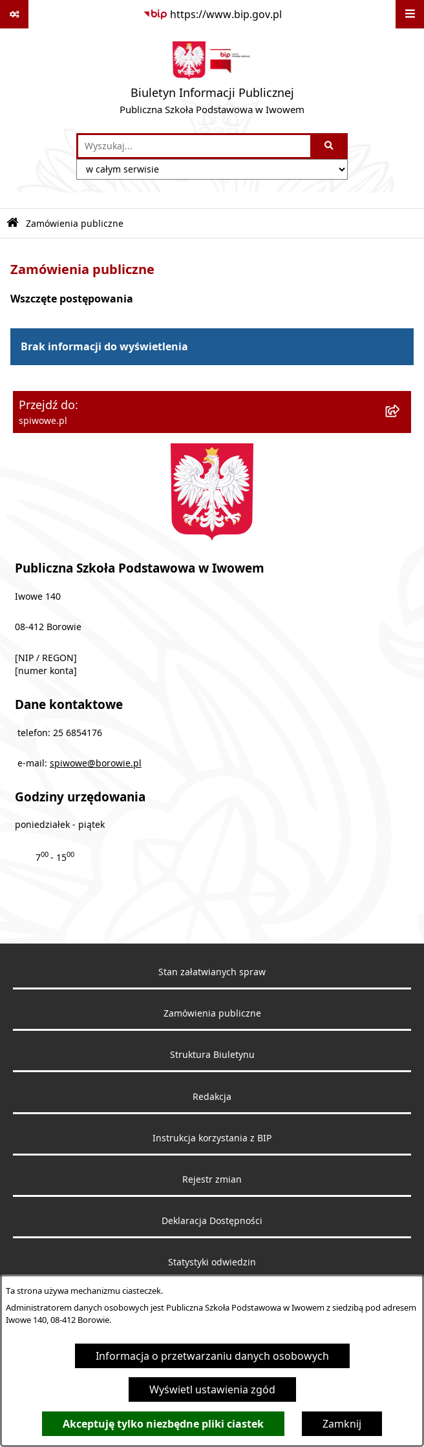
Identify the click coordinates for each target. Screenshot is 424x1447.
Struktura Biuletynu (212, 1055)
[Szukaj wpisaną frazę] (330, 146)
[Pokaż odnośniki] (14, 14)
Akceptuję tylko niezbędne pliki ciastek (163, 1424)
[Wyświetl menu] (410, 14)
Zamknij (342, 1424)
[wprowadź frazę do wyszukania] (194, 146)
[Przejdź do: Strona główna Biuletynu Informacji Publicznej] (12, 223)
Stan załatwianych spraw (212, 972)
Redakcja (212, 1097)
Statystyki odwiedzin (212, 1262)
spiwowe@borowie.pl (96, 763)
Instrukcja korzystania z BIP (212, 1138)
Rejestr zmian (212, 1179)
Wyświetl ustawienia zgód (212, 1389)
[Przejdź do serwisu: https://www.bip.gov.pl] (212, 14)
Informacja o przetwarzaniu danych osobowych (212, 1356)
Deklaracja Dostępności (212, 1221)
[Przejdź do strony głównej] (212, 80)
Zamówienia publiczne (74, 223)
